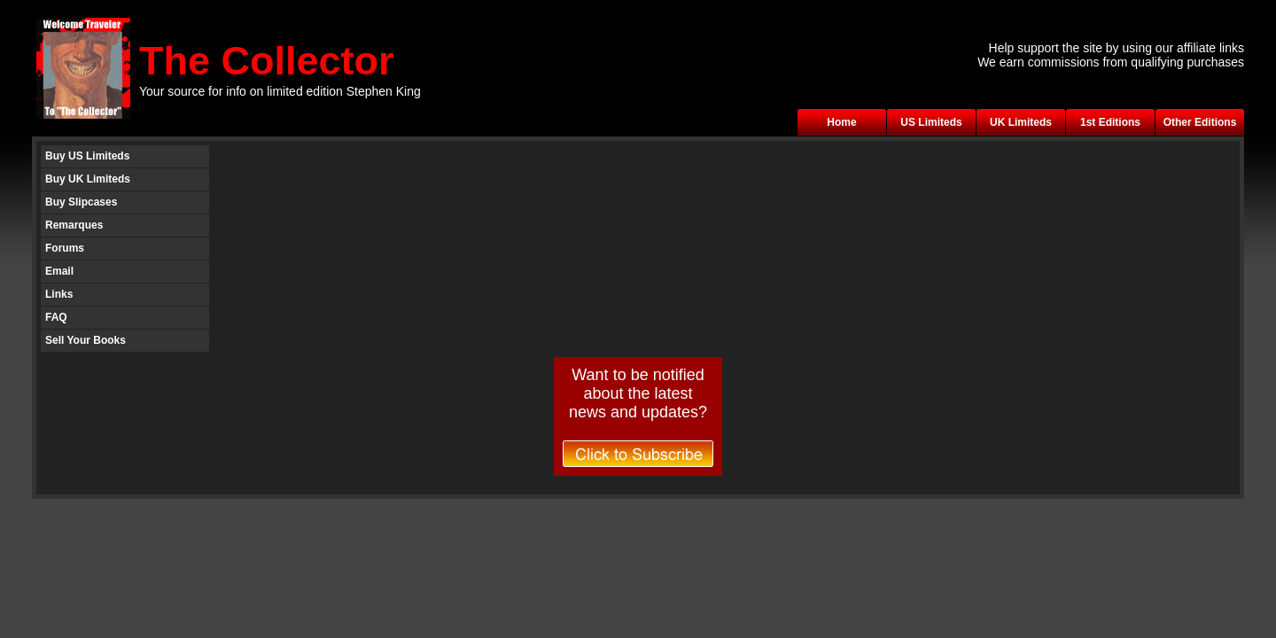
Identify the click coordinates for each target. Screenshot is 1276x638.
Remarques (74, 225)
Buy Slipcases (81, 202)
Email (59, 271)
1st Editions (1110, 122)
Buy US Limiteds (87, 156)
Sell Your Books (85, 340)
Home (841, 122)
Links (59, 294)
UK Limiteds (1021, 122)
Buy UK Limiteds (87, 179)
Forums (64, 248)
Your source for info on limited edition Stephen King (280, 91)
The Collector (266, 60)
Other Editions (1200, 122)
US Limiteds (930, 122)
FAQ (56, 317)
